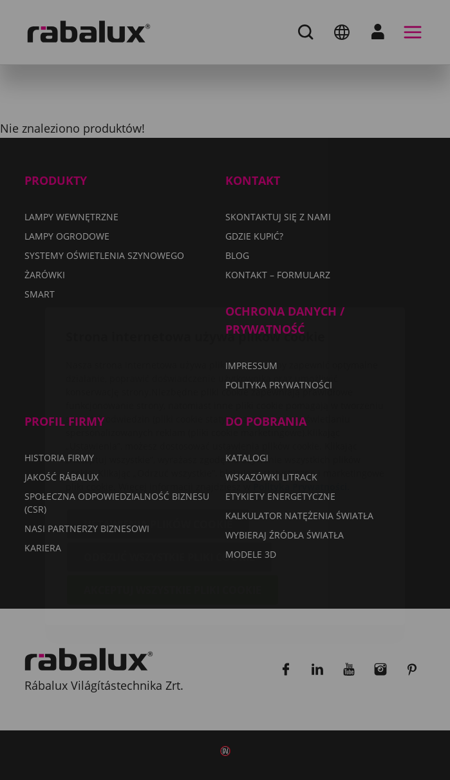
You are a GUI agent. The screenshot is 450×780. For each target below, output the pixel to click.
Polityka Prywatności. (301, 410)
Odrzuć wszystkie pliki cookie (169, 481)
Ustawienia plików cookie (158, 448)
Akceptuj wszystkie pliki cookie (172, 514)
